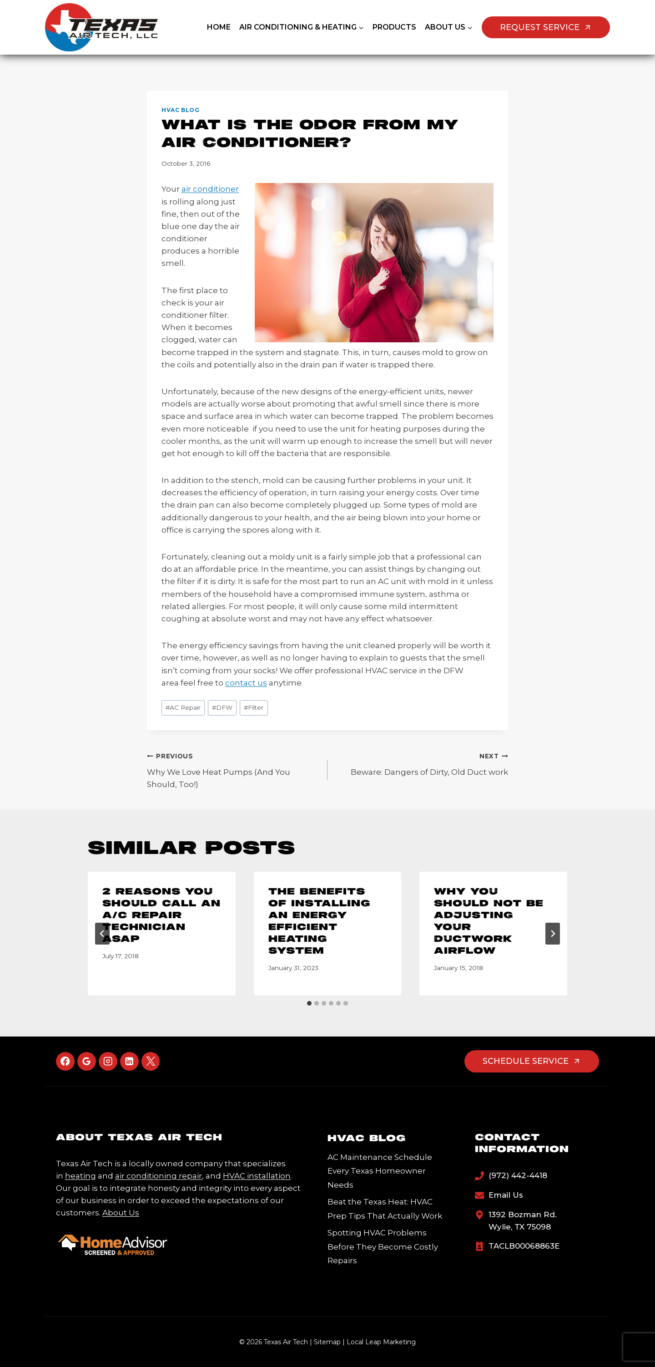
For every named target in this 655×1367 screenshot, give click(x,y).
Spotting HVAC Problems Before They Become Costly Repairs (383, 1246)
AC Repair (183, 707)
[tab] (309, 1003)
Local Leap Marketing (381, 1342)
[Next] (552, 934)
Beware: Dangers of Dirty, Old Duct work (421, 763)
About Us (120, 1212)
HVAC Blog (180, 110)
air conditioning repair (158, 1175)
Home (219, 27)
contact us (246, 682)
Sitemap (327, 1342)
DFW (222, 707)
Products (394, 27)
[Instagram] (108, 1061)
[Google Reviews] (86, 1061)
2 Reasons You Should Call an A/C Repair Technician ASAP (161, 916)
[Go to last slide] (102, 934)
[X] (150, 1061)
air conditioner (210, 188)
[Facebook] (65, 1061)
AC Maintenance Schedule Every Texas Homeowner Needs (380, 1171)
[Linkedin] (129, 1061)
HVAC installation (257, 1175)
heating (80, 1175)
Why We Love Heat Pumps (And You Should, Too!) (233, 769)
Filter (253, 707)
